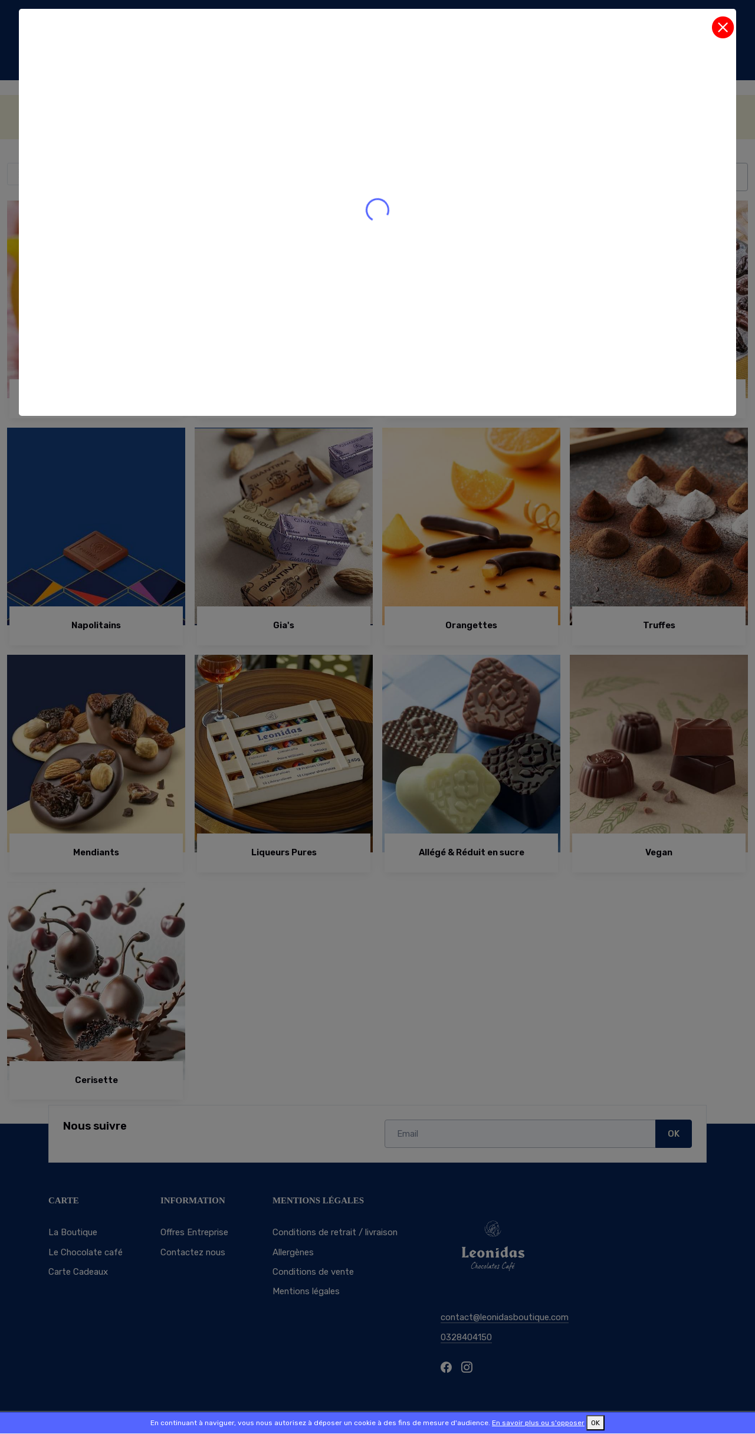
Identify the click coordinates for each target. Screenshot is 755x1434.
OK (595, 1423)
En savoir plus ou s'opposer (538, 1423)
